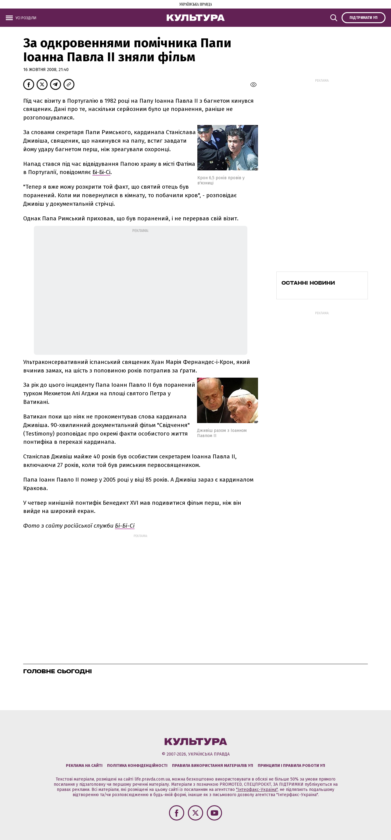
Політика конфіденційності (137, 765)
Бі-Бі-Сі (101, 172)
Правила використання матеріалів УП (212, 765)
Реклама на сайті (84, 765)
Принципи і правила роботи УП (291, 765)
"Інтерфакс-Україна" (257, 789)
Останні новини (308, 282)
